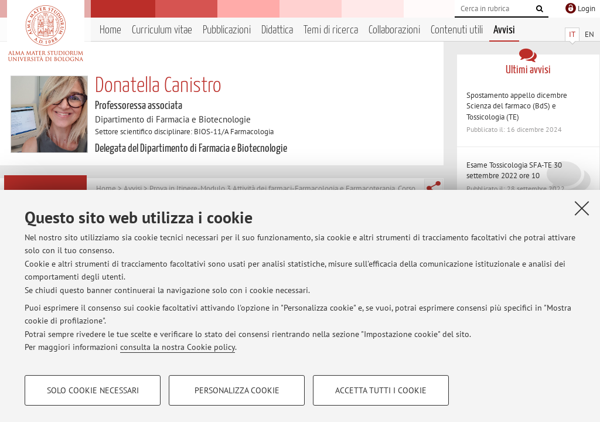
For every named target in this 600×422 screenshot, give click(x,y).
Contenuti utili (457, 30)
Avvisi (504, 30)
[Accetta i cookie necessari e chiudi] (581, 208)
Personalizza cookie (237, 390)
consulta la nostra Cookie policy (177, 347)
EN (589, 34)
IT (572, 34)
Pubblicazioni (227, 30)
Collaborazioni (394, 30)
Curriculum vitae (162, 30)
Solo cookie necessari (93, 390)
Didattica (277, 30)
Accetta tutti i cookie (381, 390)
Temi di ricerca (331, 30)
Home (110, 30)
